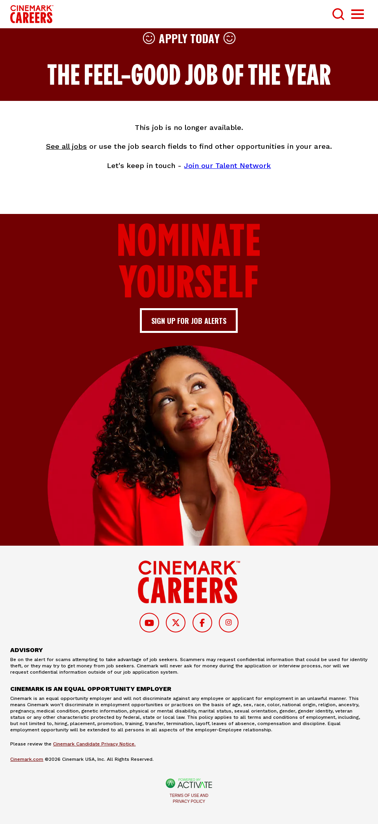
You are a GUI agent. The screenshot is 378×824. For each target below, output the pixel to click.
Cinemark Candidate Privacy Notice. (94, 744)
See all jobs (66, 146)
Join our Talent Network (227, 165)
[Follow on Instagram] (229, 622)
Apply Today (189, 38)
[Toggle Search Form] (338, 14)
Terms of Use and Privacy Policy (189, 798)
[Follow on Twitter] (175, 622)
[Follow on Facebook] (202, 622)
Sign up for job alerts (188, 320)
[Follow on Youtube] (149, 622)
